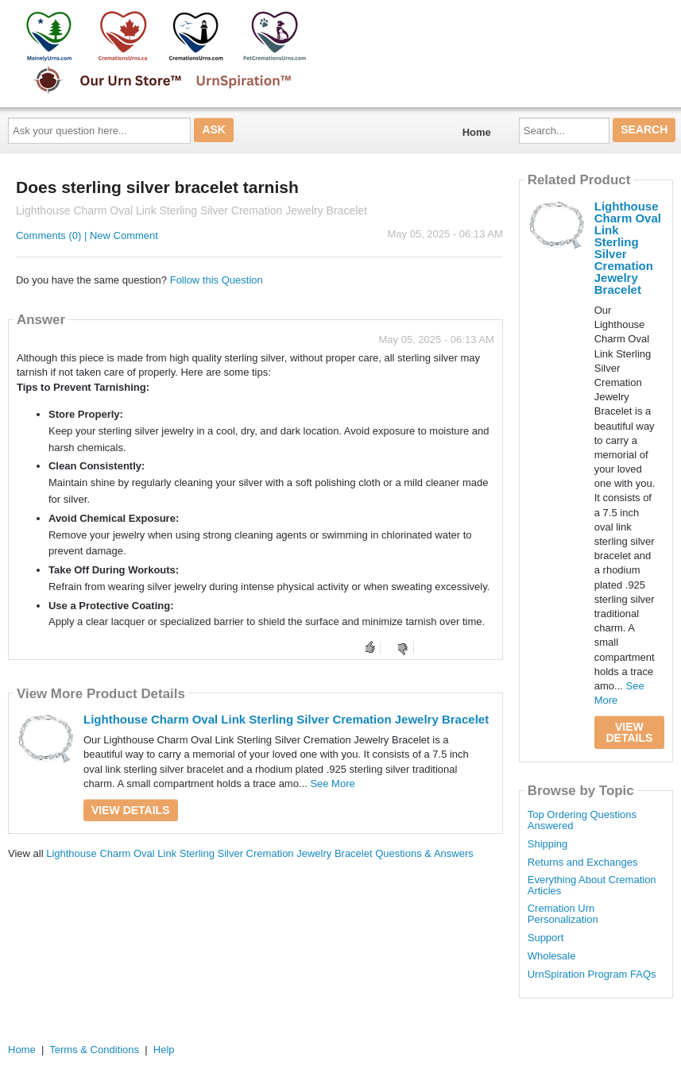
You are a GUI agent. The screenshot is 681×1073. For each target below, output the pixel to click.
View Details (130, 810)
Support (546, 938)
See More (332, 783)
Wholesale (552, 956)
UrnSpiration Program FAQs (592, 974)
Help (164, 1050)
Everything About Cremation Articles (592, 885)
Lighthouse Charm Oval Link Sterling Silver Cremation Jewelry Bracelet (286, 719)
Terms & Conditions (94, 1050)
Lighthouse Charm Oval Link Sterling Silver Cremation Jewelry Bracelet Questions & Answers (260, 853)
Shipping (548, 844)
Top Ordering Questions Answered (582, 820)
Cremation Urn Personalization (563, 914)
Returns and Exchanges (583, 862)
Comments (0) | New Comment (87, 235)
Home (476, 132)
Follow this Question (216, 280)
